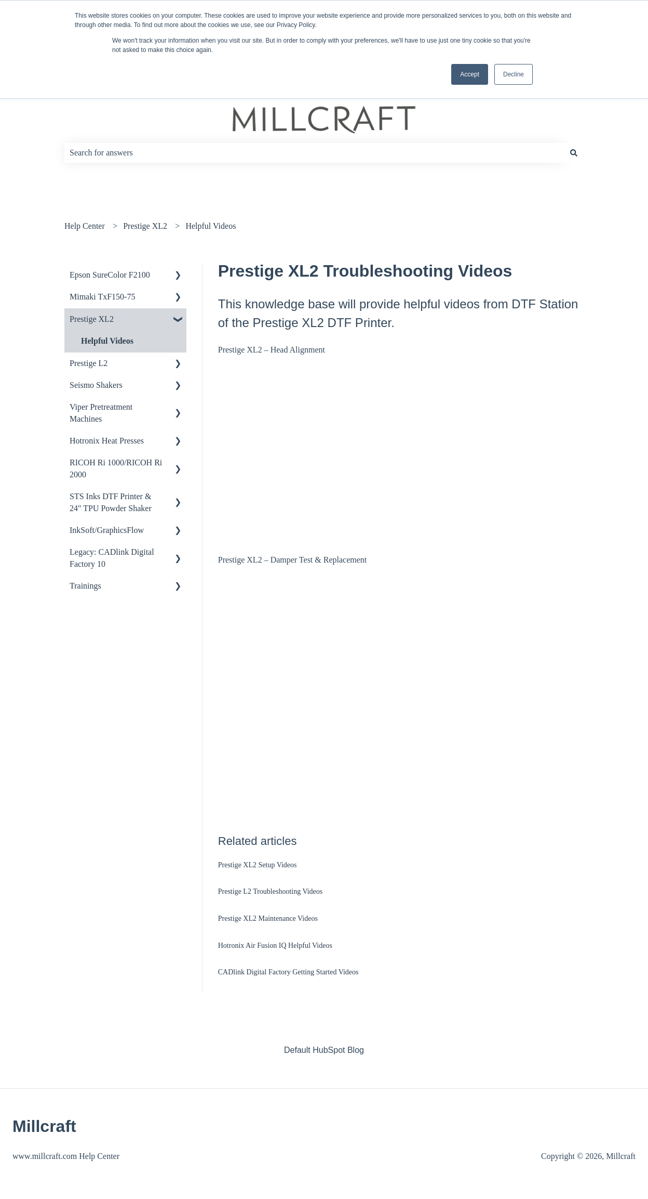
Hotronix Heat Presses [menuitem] (107, 440)
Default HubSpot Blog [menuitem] (324, 1050)
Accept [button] (469, 74)
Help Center (84, 225)
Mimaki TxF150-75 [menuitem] (102, 296)
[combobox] (314, 153)
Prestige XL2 (145, 225)
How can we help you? (128, 131)
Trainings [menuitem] (85, 585)
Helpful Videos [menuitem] (107, 340)
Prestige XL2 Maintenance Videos (268, 918)
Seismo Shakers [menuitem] (96, 385)
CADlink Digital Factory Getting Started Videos (288, 972)
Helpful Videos (210, 225)
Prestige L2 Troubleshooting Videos (270, 891)
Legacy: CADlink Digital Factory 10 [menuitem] (112, 558)
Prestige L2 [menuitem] (88, 363)
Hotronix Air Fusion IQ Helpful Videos (275, 945)
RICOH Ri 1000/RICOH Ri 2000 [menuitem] (116, 468)
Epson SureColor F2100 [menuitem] (110, 274)
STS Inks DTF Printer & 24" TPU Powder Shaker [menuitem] (111, 502)
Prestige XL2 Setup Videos (257, 865)
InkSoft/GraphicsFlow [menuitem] (107, 530)
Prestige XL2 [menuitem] (92, 319)
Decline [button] (513, 74)
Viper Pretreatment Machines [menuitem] (101, 412)
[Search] (574, 153)
